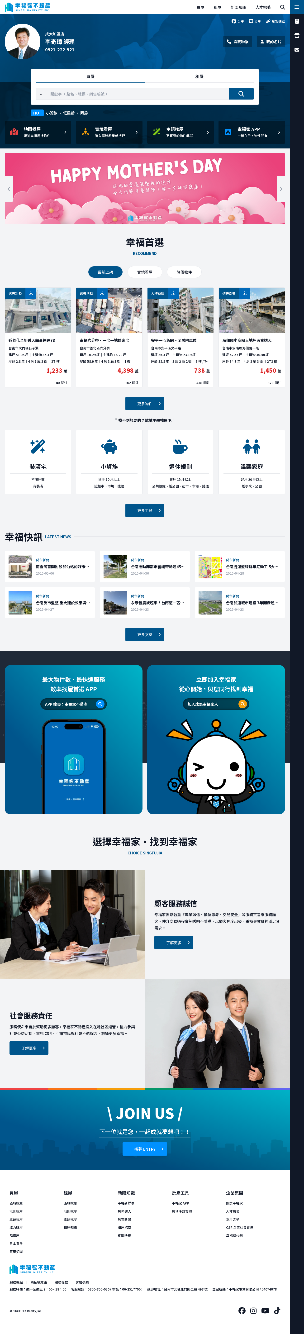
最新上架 (105, 272)
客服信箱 (82, 1282)
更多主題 (149, 510)
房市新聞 (124, 1219)
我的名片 (271, 41)
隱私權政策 (38, 1282)
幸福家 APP (180, 1203)
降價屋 (14, 1235)
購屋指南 (124, 1227)
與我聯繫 (238, 41)
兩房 (84, 113)
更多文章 (149, 634)
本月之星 (232, 1219)
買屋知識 (16, 1251)
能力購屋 (16, 1227)
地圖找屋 (16, 1211)
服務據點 (16, 1282)
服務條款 (61, 1282)
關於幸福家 (234, 1203)
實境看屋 (144, 272)
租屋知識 (70, 1227)
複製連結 (275, 21)
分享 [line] (255, 21)
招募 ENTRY (149, 1149)
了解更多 (178, 942)
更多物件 (149, 403)
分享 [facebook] (238, 21)
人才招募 (232, 1211)
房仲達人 (124, 1211)
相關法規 (124, 1235)
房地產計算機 (182, 1211)
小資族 (51, 113)
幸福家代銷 (234, 1235)
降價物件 (184, 272)
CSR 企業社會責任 (239, 1227)
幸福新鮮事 (126, 1203)
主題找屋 (16, 1219)
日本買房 (16, 1243)
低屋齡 (69, 113)
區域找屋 (16, 1203)
